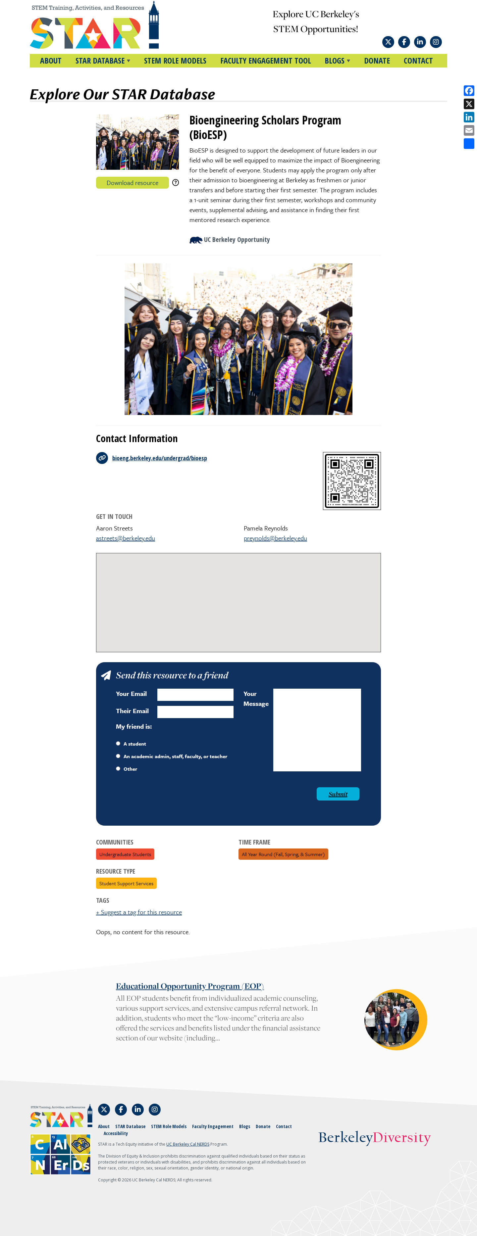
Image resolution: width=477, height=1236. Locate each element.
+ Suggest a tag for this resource (139, 911)
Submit (338, 794)
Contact (418, 60)
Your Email (131, 693)
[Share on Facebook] (469, 90)
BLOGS (334, 60)
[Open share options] (469, 143)
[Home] (107, 25)
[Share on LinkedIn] (469, 117)
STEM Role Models (175, 60)
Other (126, 768)
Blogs (244, 1126)
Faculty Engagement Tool (265, 60)
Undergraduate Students (125, 854)
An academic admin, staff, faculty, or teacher (171, 756)
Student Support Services (126, 883)
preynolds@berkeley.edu (275, 537)
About (51, 60)
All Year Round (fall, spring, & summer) (283, 854)
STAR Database (130, 1126)
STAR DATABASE (100, 60)
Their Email (132, 710)
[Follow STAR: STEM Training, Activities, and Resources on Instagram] (436, 42)
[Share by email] (469, 130)
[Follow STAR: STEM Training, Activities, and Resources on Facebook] (404, 42)
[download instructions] (175, 182)
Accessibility (116, 1133)
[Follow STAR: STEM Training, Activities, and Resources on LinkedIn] (420, 42)
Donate (377, 60)
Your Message (256, 698)
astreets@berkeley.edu (125, 537)
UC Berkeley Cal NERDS (187, 1144)
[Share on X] (469, 104)
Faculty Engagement (213, 1126)
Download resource (132, 182)
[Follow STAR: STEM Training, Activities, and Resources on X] (388, 42)
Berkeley (374, 1138)
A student (131, 743)
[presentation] (166, 800)
